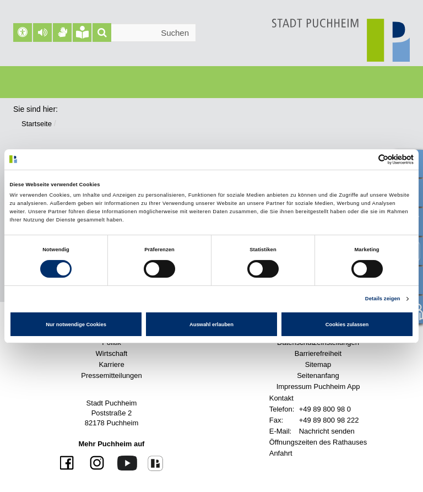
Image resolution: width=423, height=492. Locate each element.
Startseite (36, 124)
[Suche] (102, 32)
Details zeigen (382, 298)
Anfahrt (280, 453)
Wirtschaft (112, 353)
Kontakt (281, 398)
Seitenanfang (318, 375)
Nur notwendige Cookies (76, 324)
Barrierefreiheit (318, 353)
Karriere (111, 364)
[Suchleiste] (144, 32)
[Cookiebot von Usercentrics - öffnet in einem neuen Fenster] (365, 159)
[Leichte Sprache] (82, 32)
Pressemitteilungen (111, 375)
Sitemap (318, 364)
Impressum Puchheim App (318, 386)
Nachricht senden (327, 431)
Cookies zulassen (347, 324)
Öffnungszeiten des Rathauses (318, 442)
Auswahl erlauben (211, 324)
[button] (42, 32)
